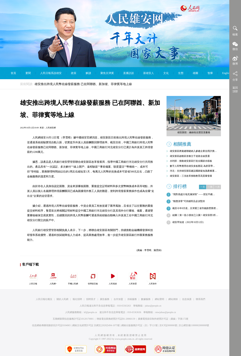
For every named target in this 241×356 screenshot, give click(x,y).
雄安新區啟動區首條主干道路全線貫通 (190, 156)
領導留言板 (93, 277)
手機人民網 (73, 277)
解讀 (88, 73)
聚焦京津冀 (107, 73)
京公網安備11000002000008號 (194, 325)
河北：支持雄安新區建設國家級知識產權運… (193, 171)
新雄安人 (148, 73)
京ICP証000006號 (168, 325)
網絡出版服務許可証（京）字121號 (139, 325)
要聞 (28, 73)
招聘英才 (91, 299)
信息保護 (186, 299)
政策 (73, 73)
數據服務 (145, 299)
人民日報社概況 (44, 299)
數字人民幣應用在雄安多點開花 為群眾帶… (192, 166)
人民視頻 (113, 277)
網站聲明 (159, 299)
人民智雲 (133, 277)
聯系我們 (200, 299)
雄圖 (195, 73)
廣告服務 (104, 299)
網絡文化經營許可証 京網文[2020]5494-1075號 (96, 325)
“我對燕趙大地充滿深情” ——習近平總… (193, 194)
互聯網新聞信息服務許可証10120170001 (73, 319)
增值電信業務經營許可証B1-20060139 (116, 319)
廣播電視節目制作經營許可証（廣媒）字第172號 (163, 319)
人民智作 (152, 277)
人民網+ (53, 277)
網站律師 (173, 299)
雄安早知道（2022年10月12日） (188, 222)
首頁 (13, 73)
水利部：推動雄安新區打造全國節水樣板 (191, 161)
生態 (180, 73)
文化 (166, 73)
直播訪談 (128, 73)
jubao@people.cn (153, 305)
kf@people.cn (90, 312)
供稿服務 (132, 299)
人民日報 (33, 277)
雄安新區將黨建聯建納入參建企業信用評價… (193, 151)
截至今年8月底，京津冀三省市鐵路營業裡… (195, 208)
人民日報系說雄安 (51, 73)
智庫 (210, 73)
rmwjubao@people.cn (165, 312)
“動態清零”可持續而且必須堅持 (188, 201)
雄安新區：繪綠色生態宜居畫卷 (193, 132)
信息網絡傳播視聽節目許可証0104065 (51, 325)
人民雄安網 (51, 127)
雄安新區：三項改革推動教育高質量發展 (191, 176)
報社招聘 (77, 299)
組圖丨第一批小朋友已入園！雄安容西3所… (195, 215)
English (226, 73)
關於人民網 (62, 299)
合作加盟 (118, 299)
